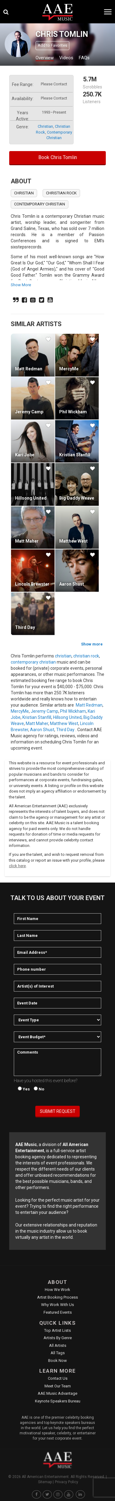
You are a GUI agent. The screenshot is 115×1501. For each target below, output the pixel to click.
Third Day (25, 627)
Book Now (57, 1360)
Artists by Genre (58, 1337)
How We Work (57, 1289)
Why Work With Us (57, 1304)
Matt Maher (27, 541)
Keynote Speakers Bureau (57, 1401)
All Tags (58, 1353)
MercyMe (69, 368)
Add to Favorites (52, 45)
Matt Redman (28, 368)
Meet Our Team (57, 1386)
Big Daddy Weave (76, 498)
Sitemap (45, 1482)
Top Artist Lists (57, 1330)
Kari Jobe (24, 454)
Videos (66, 57)
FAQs (84, 57)
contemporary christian (39, 204)
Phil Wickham (73, 411)
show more (21, 285)
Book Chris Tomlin (57, 157)
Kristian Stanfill (74, 454)
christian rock (61, 193)
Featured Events (58, 1312)
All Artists (57, 1345)
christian (45, 126)
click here (17, 866)
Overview (45, 57)
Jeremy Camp (29, 411)
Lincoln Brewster (32, 584)
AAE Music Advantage (57, 1393)
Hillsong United (31, 498)
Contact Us (57, 1378)
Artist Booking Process (57, 1297)
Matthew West (73, 541)
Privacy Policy (66, 1482)
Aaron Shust (71, 584)
